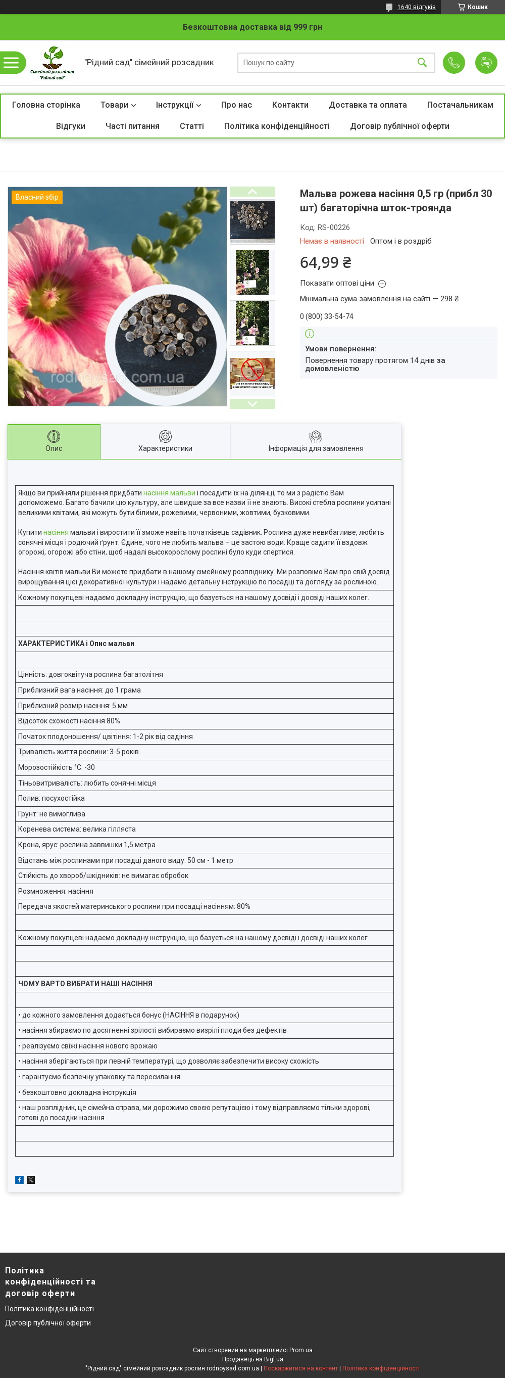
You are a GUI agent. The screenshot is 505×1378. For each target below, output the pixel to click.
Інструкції (174, 105)
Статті (192, 126)
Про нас (236, 105)
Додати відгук (486, 63)
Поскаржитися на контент (301, 1368)
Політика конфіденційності (277, 126)
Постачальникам (460, 105)
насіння (56, 532)
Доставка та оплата (368, 105)
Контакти (290, 105)
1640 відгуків (416, 7)
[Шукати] (422, 63)
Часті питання (133, 126)
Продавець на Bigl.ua (252, 1359)
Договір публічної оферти (399, 126)
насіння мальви (169, 493)
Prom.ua (301, 1350)
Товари (114, 105)
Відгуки (70, 126)
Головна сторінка (46, 105)
